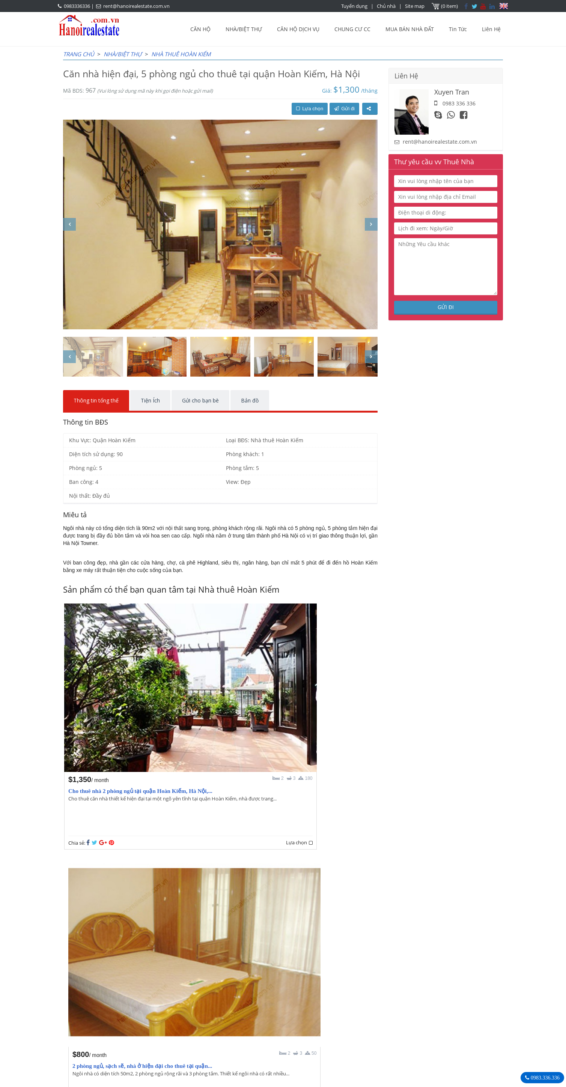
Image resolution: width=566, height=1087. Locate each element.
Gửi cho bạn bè (200, 400)
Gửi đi (344, 108)
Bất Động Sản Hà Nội (390, 996)
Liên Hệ (491, 29)
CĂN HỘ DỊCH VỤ (298, 29)
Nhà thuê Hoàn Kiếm (181, 54)
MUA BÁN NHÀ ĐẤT (409, 29)
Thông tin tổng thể (96, 400)
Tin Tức (458, 29)
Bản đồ (250, 400)
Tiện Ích (150, 400)
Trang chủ (78, 54)
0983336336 (77, 6)
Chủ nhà (387, 6)
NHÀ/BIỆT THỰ (244, 29)
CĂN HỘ (200, 29)
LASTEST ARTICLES (126, 997)
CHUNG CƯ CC (352, 29)
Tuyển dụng (355, 6)
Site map (415, 6)
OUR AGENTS (243, 997)
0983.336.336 (544, 1077)
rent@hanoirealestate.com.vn (136, 6)
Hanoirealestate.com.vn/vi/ (397, 1035)
